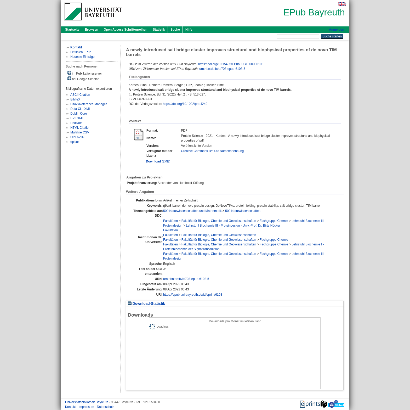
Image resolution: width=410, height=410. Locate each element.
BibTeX (75, 99)
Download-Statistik (146, 304)
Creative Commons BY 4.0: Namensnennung (212, 151)
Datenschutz (105, 407)
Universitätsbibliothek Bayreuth (87, 402)
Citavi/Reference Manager (88, 104)
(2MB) (158, 161)
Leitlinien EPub (80, 52)
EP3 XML (77, 118)
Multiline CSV (79, 132)
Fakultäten (170, 221)
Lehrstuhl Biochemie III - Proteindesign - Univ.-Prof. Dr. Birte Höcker (233, 225)
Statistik (159, 29)
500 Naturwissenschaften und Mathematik (192, 211)
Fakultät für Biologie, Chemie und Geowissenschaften (218, 221)
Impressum (86, 407)
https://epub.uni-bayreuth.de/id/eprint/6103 (192, 294)
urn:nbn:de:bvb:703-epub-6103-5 (222, 69)
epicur (74, 142)
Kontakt (71, 407)
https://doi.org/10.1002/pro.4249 (185, 104)
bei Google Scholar (83, 78)
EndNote (76, 123)
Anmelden (336, 29)
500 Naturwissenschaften (242, 211)
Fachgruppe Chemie (274, 221)
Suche (175, 29)
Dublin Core (78, 113)
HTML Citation (80, 128)
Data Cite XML (80, 109)
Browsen (91, 29)
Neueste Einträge (82, 57)
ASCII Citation (80, 95)
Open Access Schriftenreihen (125, 29)
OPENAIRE (78, 137)
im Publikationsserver (84, 73)
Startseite (72, 29)
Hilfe (188, 29)
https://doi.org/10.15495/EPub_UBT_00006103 (231, 64)
